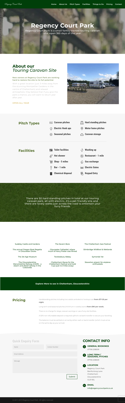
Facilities (86, 4)
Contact (118, 4)
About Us (63, 4)
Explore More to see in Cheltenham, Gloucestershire (62, 284)
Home (53, 4)
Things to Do (98, 4)
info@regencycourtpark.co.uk (100, 388)
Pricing (109, 4)
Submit (72, 376)
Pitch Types (75, 4)
